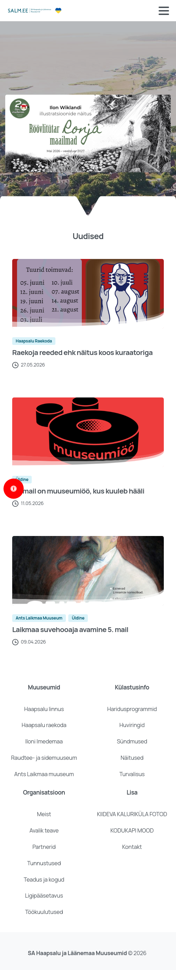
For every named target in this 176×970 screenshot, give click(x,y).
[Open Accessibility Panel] (13, 489)
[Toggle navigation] (164, 11)
